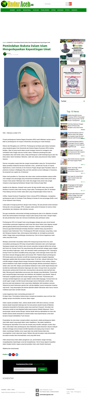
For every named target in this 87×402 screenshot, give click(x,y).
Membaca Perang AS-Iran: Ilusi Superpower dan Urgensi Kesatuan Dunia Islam (76, 151)
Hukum (36, 10)
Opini (53, 10)
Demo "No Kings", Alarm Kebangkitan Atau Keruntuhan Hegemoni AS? (76, 169)
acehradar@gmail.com (46, 394)
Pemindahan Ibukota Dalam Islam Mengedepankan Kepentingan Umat (27, 47)
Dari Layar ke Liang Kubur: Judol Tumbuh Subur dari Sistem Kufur (75, 178)
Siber (9, 389)
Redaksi (3, 389)
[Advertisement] (30, 28)
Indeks (74, 10)
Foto (67, 10)
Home (12, 10)
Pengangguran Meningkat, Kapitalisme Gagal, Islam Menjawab (75, 186)
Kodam (60, 10)
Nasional (27, 10)
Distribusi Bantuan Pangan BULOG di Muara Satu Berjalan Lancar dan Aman (75, 125)
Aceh (19, 10)
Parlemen (45, 10)
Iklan (13, 389)
